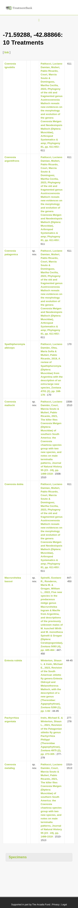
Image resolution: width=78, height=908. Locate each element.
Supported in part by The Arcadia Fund (30, 904)
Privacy (55, 904)
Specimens (18, 857)
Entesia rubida (13, 660)
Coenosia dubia (14, 484)
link (6, 52)
